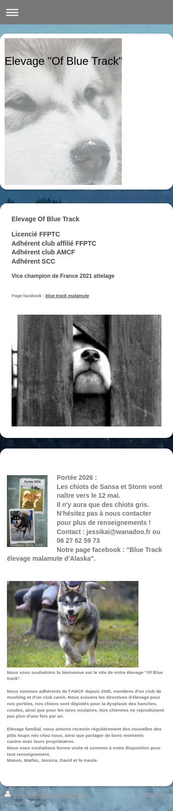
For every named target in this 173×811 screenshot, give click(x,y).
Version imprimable (32, 795)
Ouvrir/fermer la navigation (86, 12)
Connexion (156, 794)
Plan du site (75, 795)
